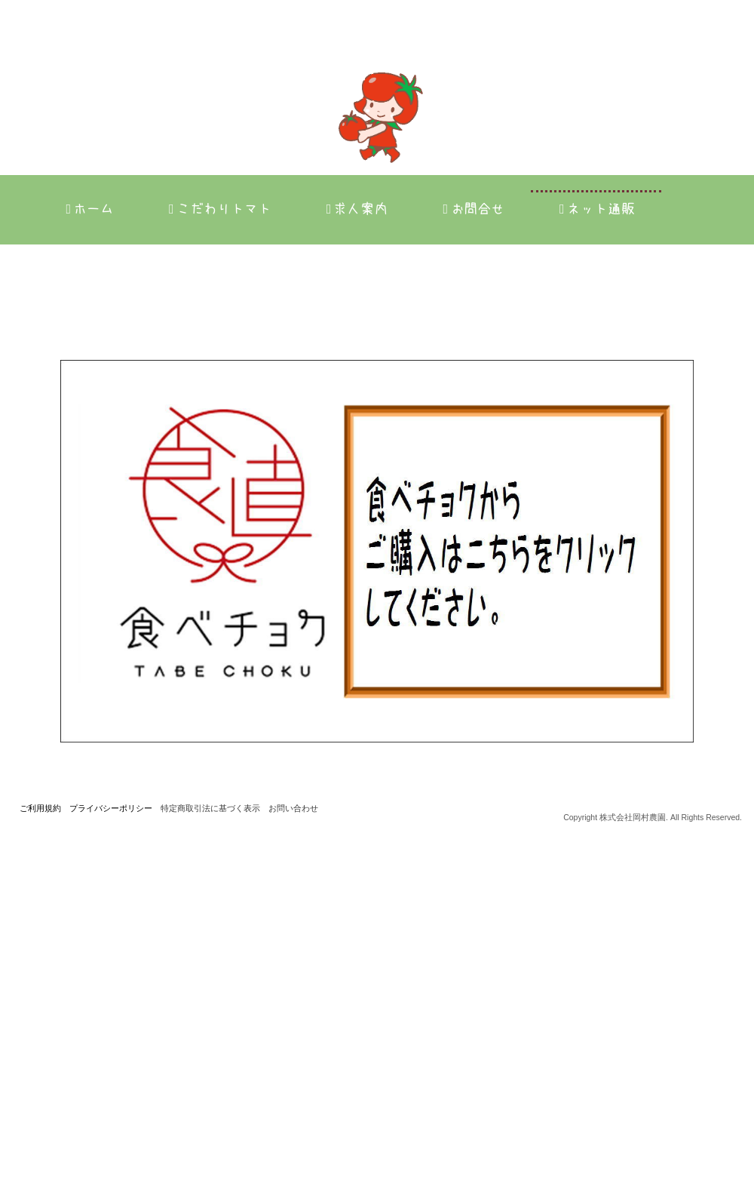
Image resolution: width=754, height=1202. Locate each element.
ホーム (90, 209)
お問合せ (473, 209)
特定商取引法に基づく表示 (210, 1172)
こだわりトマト (220, 209)
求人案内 (357, 209)
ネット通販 (597, 209)
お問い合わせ (293, 1172)
